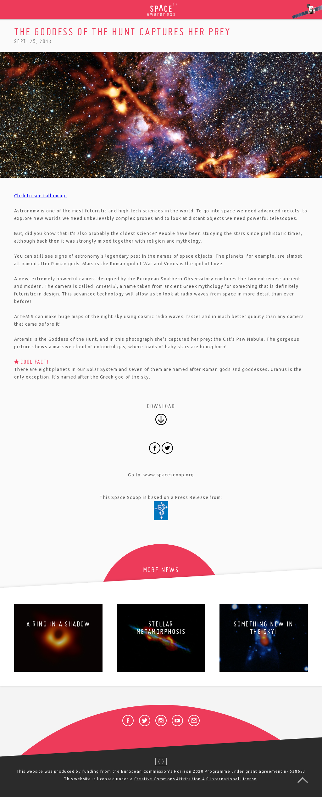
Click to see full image (40, 195)
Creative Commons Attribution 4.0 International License (195, 779)
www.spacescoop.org (168, 474)
